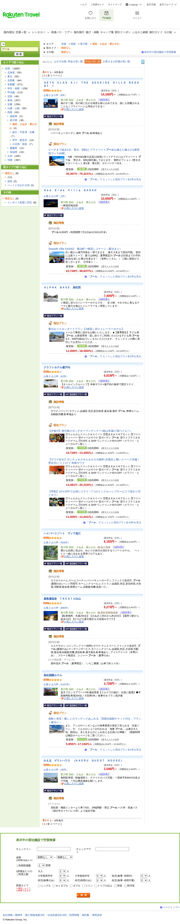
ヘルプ (83, 4)
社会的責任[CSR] (57, 915)
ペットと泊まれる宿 (18, 185)
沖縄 (9, 160)
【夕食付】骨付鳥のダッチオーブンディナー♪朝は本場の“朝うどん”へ (89, 430)
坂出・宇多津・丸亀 (23, 132)
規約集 (85, 915)
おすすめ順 (60, 61)
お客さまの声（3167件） (57, 684)
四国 (73, 43)
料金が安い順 (75, 61)
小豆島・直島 (19, 144)
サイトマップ (115, 4)
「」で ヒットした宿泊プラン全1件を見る (114, 179)
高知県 (13, 152)
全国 (63, 43)
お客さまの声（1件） (55, 196)
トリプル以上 (105, 885)
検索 (83, 895)
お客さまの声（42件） (56, 376)
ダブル (76, 885)
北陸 (9, 96)
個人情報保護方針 (35, 915)
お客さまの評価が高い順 (116, 61)
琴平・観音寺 (19, 140)
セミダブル (62, 885)
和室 (119, 885)
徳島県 (13, 116)
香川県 (84, 43)
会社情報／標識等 (12, 915)
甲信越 (11, 92)
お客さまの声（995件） (57, 607)
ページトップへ (171, 907)
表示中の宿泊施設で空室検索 (160, 52)
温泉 (9, 181)
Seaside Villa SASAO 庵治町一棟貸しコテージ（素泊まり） (85, 248)
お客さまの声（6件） (55, 95)
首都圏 (11, 84)
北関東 (11, 80)
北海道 (11, 72)
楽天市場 (151, 4)
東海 (9, 100)
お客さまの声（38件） (56, 769)
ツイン (89, 885)
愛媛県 (13, 148)
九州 (9, 156)
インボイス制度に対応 (19, 202)
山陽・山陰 (13, 108)
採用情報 (74, 915)
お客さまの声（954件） (57, 542)
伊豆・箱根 (13, 88)
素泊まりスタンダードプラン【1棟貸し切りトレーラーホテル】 (86, 328)
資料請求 (97, 915)
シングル (46, 885)
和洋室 (131, 885)
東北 (9, 76)
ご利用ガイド (97, 4)
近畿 (9, 104)
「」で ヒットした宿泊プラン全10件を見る (113, 522)
